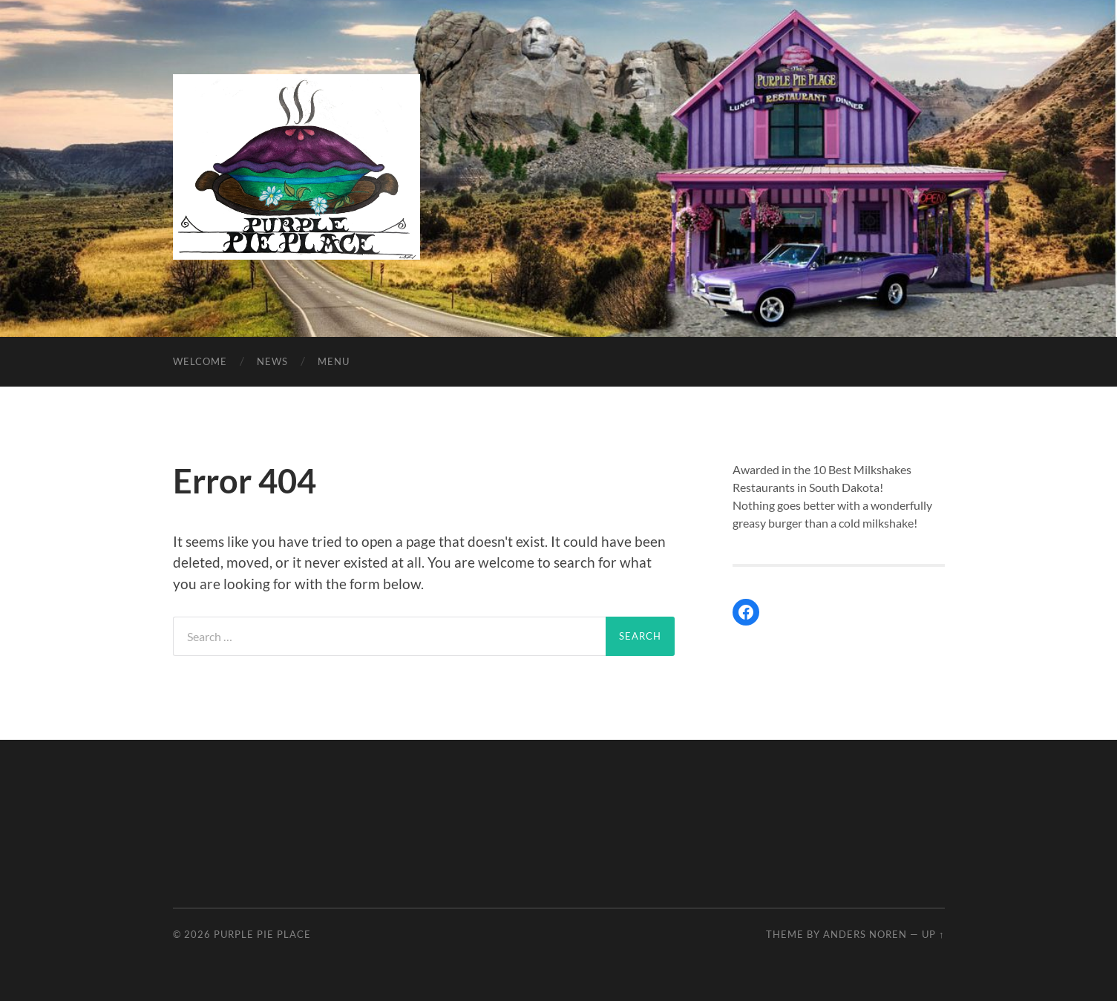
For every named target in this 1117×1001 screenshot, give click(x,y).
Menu (334, 361)
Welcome (200, 361)
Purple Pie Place (262, 934)
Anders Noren (865, 934)
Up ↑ (933, 934)
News (272, 361)
